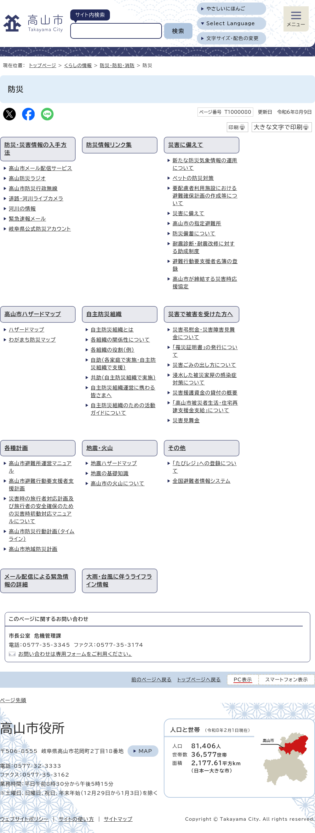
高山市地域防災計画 (33, 549)
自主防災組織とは (112, 329)
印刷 (234, 127)
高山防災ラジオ (27, 178)
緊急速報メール (27, 218)
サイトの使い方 (76, 819)
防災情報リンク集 (109, 145)
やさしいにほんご (225, 8)
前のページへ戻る (151, 679)
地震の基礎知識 (110, 473)
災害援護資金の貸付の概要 (205, 392)
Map (145, 751)
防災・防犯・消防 (117, 65)
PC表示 (243, 679)
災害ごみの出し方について (204, 364)
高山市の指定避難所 (197, 223)
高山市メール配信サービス (40, 168)
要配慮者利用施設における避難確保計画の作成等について (205, 196)
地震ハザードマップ (114, 463)
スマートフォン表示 (286, 679)
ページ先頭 (13, 700)
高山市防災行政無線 (33, 188)
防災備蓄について (194, 233)
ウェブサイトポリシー (24, 819)
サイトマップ (118, 819)
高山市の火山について (118, 483)
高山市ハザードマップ (32, 314)
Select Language (230, 23)
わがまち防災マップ (32, 339)
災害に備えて (185, 145)
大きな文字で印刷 (278, 127)
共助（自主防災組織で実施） (123, 377)
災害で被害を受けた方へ (200, 314)
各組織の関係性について (120, 339)
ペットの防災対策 (193, 178)
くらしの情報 (78, 65)
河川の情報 (22, 208)
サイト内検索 (90, 14)
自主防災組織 (104, 314)
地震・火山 (99, 448)
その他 (177, 448)
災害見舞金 (186, 420)
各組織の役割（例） (113, 349)
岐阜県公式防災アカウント (40, 228)
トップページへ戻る (199, 679)
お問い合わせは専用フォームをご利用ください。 (75, 654)
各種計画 (16, 448)
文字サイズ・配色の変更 (232, 38)
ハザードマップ (26, 329)
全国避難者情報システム (202, 480)
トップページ (42, 65)
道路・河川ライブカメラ (36, 198)
